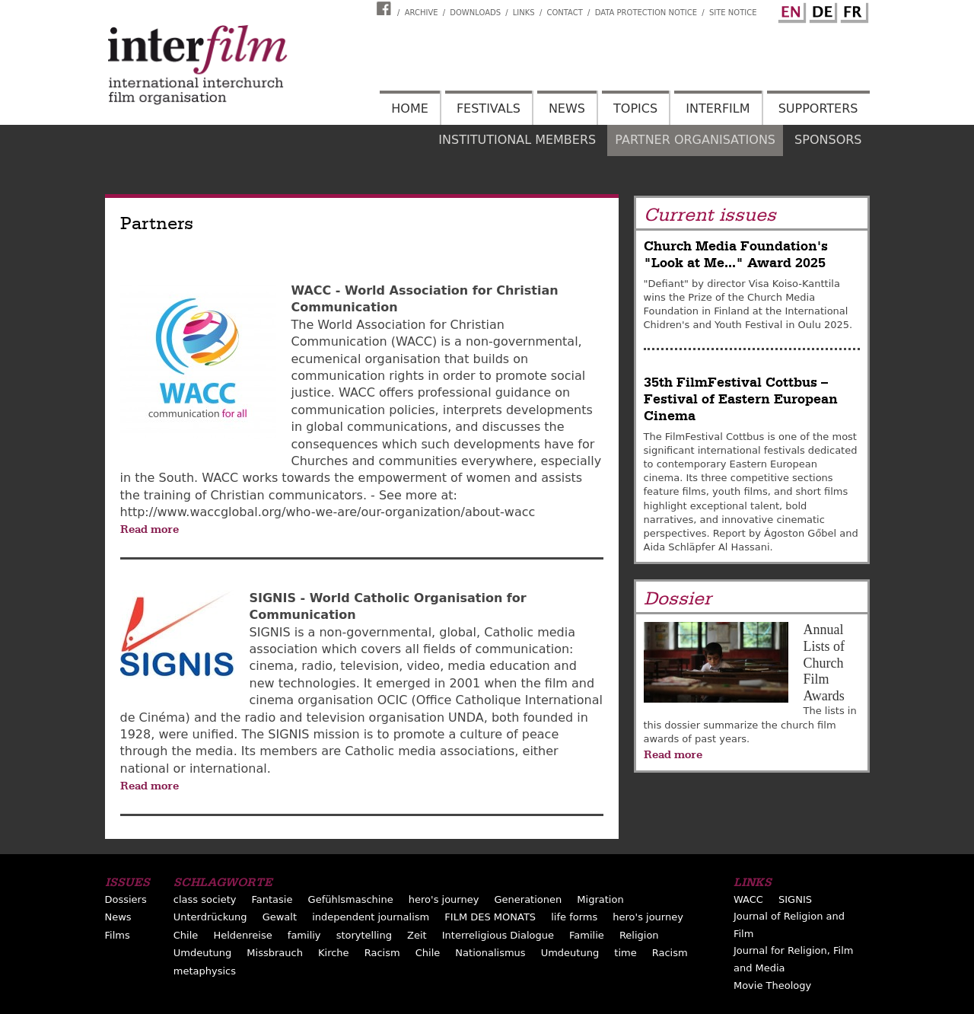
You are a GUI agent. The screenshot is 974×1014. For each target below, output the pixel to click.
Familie (586, 935)
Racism (382, 952)
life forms (574, 917)
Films (117, 935)
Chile (186, 935)
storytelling (364, 935)
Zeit (417, 935)
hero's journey (444, 899)
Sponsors (827, 139)
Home (409, 108)
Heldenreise (242, 935)
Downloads (475, 12)
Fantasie (272, 899)
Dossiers (126, 899)
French (852, 10)
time (625, 952)
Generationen (528, 899)
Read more (149, 529)
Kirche (333, 952)
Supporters (818, 108)
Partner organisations (695, 139)
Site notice (733, 12)
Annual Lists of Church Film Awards (824, 662)
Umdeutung (202, 952)
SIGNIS (795, 899)
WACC (748, 899)
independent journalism (370, 917)
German (821, 10)
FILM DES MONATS (490, 917)
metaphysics (204, 971)
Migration (600, 899)
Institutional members (517, 139)
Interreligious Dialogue (498, 935)
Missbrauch (275, 952)
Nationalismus (490, 952)
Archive (421, 12)
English (790, 10)
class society (205, 899)
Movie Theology (772, 985)
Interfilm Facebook (386, 8)
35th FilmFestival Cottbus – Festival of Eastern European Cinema (741, 400)
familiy (304, 935)
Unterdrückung (210, 917)
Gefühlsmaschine (350, 899)
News (567, 108)
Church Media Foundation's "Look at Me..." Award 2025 (736, 254)
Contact (564, 12)
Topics (635, 108)
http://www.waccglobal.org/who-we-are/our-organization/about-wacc (328, 512)
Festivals (488, 108)
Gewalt (280, 917)
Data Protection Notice (646, 12)
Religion (639, 935)
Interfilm (718, 108)
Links (524, 12)
